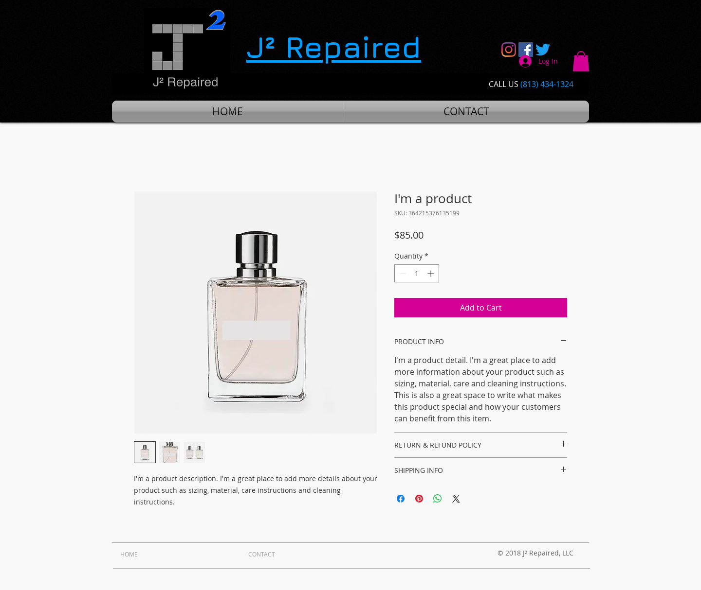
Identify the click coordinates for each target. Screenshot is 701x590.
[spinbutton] (416, 273)
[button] (581, 61)
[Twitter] (542, 49)
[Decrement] (402, 273)
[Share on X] (456, 498)
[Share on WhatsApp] (437, 498)
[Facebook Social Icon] (525, 49)
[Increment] (431, 273)
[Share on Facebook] (400, 498)
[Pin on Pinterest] (419, 498)
